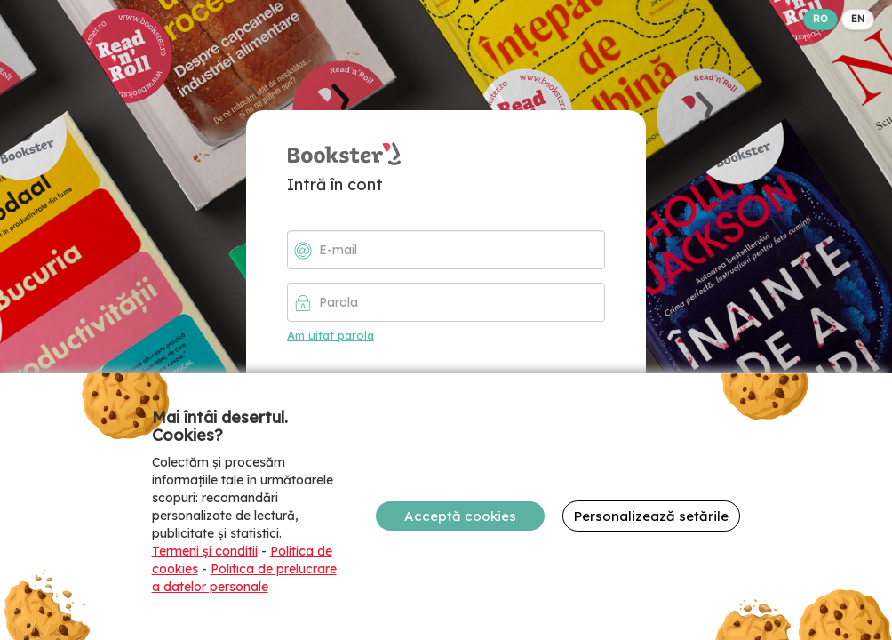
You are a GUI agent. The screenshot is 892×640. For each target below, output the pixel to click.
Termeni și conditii (205, 551)
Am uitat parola (330, 335)
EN (857, 18)
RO (820, 18)
